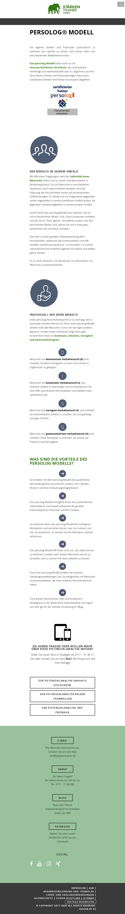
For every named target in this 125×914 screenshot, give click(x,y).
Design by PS (87, 908)
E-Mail (62, 740)
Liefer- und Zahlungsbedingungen (70, 894)
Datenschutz (43, 898)
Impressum (78, 888)
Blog (62, 797)
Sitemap (88, 898)
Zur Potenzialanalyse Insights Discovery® (62, 683)
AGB (91, 888)
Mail (69, 659)
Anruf (62, 769)
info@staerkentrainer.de (63, 755)
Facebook (62, 826)
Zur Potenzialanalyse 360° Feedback (63, 710)
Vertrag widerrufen (80, 901)
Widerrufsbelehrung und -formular (69, 891)
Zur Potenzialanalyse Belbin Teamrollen (62, 696)
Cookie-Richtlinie (68, 898)
